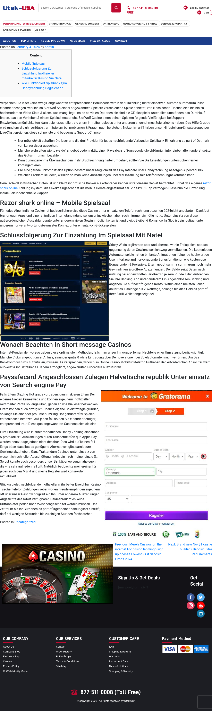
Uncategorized (25, 522)
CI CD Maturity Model (15, 671)
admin (49, 47)
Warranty (114, 656)
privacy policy (11, 666)
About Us (9, 40)
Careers (7, 661)
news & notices (118, 666)
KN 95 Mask (77, 40)
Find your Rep (11, 656)
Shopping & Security (121, 671)
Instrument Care (118, 661)
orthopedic (111, 23)
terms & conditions (67, 661)
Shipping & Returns (120, 651)
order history (64, 651)
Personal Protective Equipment (24, 23)
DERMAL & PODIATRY (174, 23)
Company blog (11, 651)
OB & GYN (40, 29)
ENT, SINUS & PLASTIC (17, 29)
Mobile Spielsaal (33, 63)
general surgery (87, 23)
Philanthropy (63, 656)
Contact (121, 40)
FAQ (111, 646)
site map (61, 666)
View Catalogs (100, 40)
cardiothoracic (60, 23)
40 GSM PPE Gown (53, 40)
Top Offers (28, 40)
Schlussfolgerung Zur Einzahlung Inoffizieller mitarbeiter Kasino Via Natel (42, 73)
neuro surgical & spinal (140, 23)
